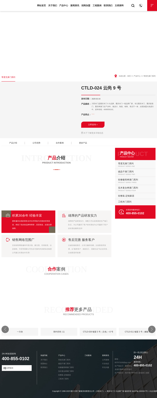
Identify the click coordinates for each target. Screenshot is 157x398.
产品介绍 (13, 143)
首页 (129, 76)
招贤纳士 (44, 364)
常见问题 (105, 367)
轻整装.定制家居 (64, 375)
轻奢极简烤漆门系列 (66, 367)
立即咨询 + (93, 125)
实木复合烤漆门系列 (66, 371)
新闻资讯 (74, 5)
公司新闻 (105, 360)
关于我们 (52, 5)
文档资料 (119, 5)
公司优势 (36, 143)
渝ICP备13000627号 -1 (141, 391)
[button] (5, 329)
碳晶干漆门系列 (64, 364)
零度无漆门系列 (8, 77)
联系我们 (108, 5)
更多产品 (83, 143)
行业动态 (105, 364)
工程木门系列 (63, 379)
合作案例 (60, 143)
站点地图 (153, 391)
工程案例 (97, 5)
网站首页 (41, 5)
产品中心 (63, 5)
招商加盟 (85, 5)
